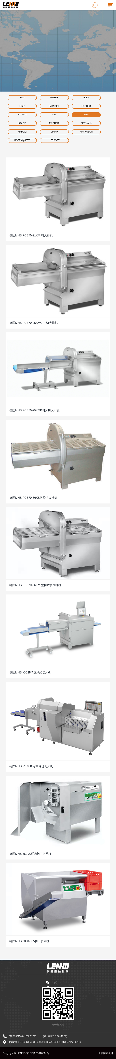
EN (94, 5)
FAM (22, 97)
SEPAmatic (86, 123)
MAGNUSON (86, 132)
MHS (86, 114)
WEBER (54, 97)
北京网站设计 (105, 1053)
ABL (54, 114)
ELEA (86, 97)
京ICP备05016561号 (37, 1053)
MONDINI (54, 106)
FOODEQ (86, 106)
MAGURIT (54, 123)
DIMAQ (54, 132)
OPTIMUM (22, 114)
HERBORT (54, 140)
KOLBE (22, 123)
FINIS (22, 106)
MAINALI (22, 132)
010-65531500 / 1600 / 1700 (22, 1036)
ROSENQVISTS (22, 140)
